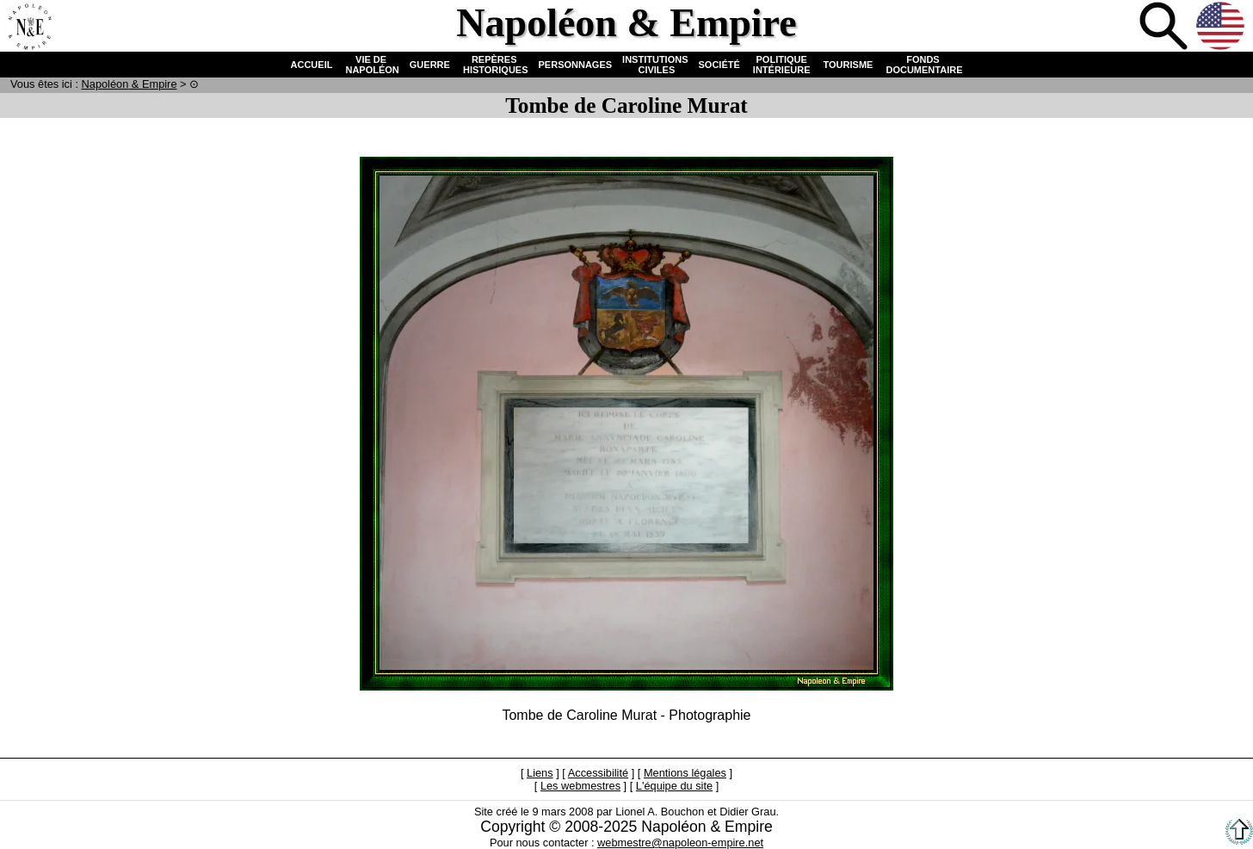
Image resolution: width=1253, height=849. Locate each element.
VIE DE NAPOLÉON (370, 64)
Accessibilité (598, 772)
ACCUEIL (312, 64)
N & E (129, 83)
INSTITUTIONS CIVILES (655, 64)
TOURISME (848, 64)
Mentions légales (685, 772)
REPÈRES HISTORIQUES (494, 64)
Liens (540, 772)
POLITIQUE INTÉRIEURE (781, 64)
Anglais (1222, 27)
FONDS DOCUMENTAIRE (922, 64)
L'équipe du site (674, 785)
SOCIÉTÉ (719, 64)
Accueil (29, 27)
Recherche (1165, 27)
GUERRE (430, 64)
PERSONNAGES (576, 64)
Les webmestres (580, 785)
